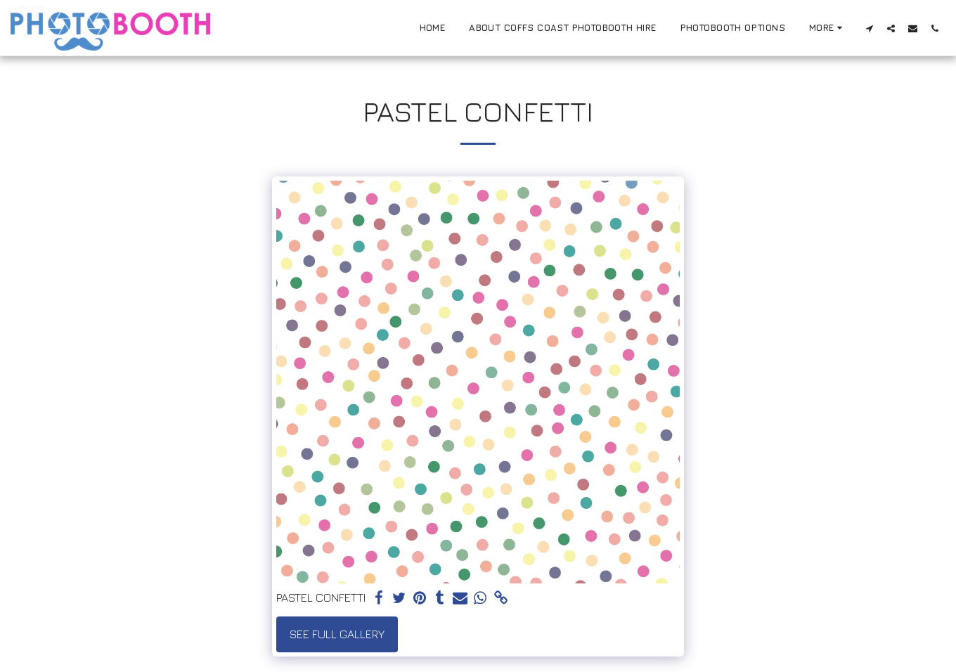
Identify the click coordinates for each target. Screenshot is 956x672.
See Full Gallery (337, 634)
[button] (869, 28)
